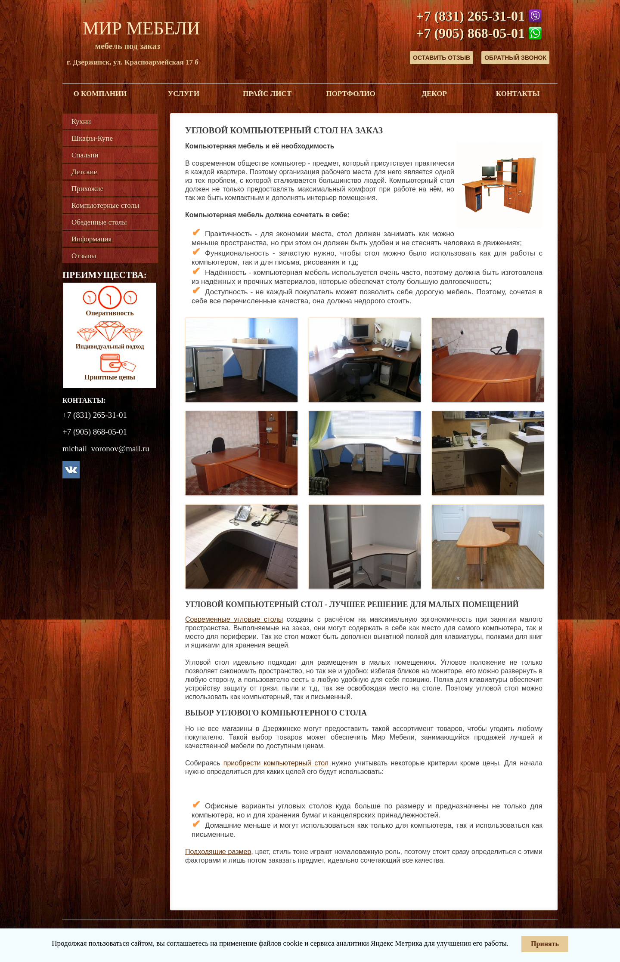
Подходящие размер (218, 851)
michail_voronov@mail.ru (105, 448)
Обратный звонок (515, 57)
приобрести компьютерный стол (276, 763)
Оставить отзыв (441, 57)
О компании (100, 93)
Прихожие (87, 189)
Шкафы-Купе (92, 138)
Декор (434, 93)
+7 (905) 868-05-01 (470, 33)
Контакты (517, 93)
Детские (84, 172)
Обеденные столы (99, 222)
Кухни (81, 121)
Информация (91, 239)
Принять (545, 943)
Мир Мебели (141, 28)
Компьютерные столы (105, 205)
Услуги (184, 93)
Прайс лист (267, 93)
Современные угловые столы (234, 619)
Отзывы (83, 256)
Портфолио (350, 93)
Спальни (85, 155)
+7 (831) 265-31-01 (470, 16)
